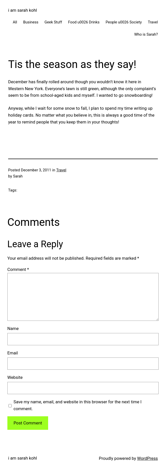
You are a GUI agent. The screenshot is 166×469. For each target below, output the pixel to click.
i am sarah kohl (22, 10)
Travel (61, 170)
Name (13, 328)
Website (15, 377)
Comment (18, 269)
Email (12, 352)
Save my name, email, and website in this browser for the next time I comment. (77, 405)
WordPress (147, 458)
